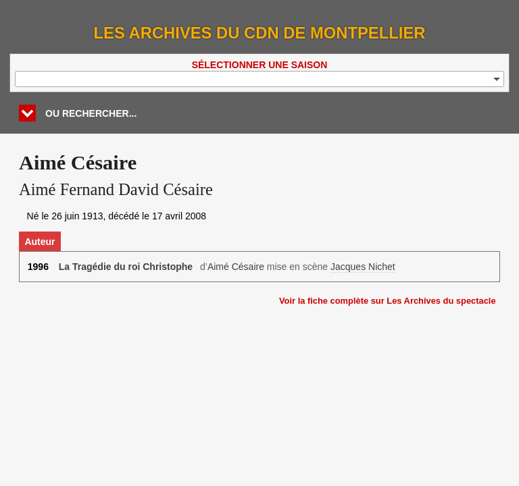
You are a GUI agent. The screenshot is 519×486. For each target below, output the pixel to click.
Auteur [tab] (39, 241)
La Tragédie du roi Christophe (126, 266)
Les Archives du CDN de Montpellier (260, 33)
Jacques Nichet (362, 266)
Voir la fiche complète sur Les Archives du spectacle (387, 301)
